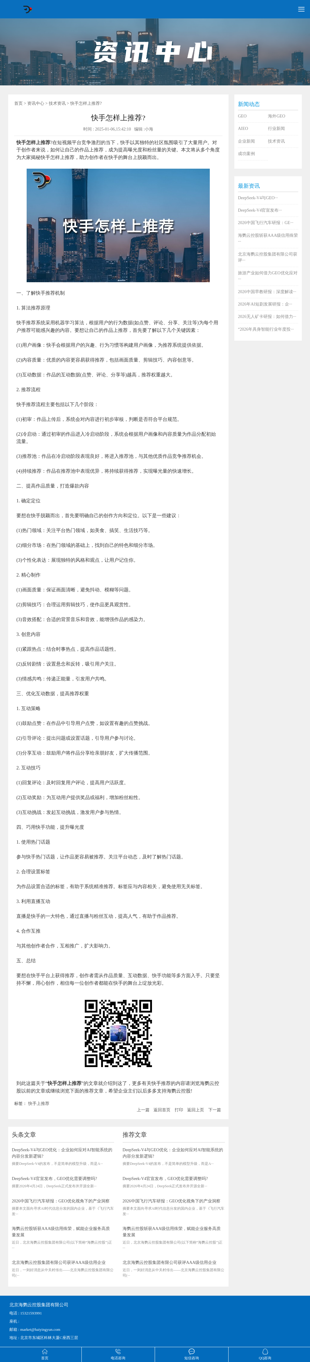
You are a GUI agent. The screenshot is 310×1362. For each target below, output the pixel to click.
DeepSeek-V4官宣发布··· (260, 210)
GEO (242, 116)
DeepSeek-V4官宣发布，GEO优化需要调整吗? (54, 1178)
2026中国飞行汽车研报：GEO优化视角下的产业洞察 (61, 1201)
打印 (179, 1110)
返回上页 (195, 1110)
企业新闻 (246, 141)
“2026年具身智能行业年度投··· (266, 329)
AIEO (243, 128)
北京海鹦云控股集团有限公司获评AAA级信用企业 (59, 1262)
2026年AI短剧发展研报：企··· (265, 304)
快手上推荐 (38, 1103)
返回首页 (161, 1110)
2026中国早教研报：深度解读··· (267, 291)
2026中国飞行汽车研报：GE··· (265, 222)
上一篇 (143, 1110)
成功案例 (246, 153)
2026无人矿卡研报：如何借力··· (267, 316)
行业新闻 (276, 128)
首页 (18, 103)
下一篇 (214, 1110)
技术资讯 (57, 103)
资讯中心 (35, 103)
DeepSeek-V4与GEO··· (258, 198)
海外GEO (276, 116)
